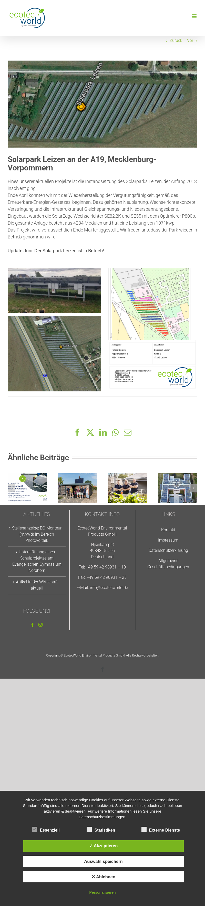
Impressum (168, 540)
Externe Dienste (160, 829)
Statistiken (101, 829)
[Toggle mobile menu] (194, 16)
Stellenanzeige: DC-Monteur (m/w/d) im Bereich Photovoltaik (36, 534)
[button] (11, 488)
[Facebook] (32, 625)
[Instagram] (40, 625)
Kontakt (168, 529)
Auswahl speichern (103, 861)
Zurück (176, 40)
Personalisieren (102, 892)
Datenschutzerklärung (168, 550)
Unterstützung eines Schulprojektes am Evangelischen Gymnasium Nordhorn (36, 561)
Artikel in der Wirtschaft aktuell (37, 585)
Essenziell (45, 829)
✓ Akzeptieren (103, 845)
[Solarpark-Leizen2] (102, 104)
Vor (190, 40)
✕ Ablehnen (103, 876)
